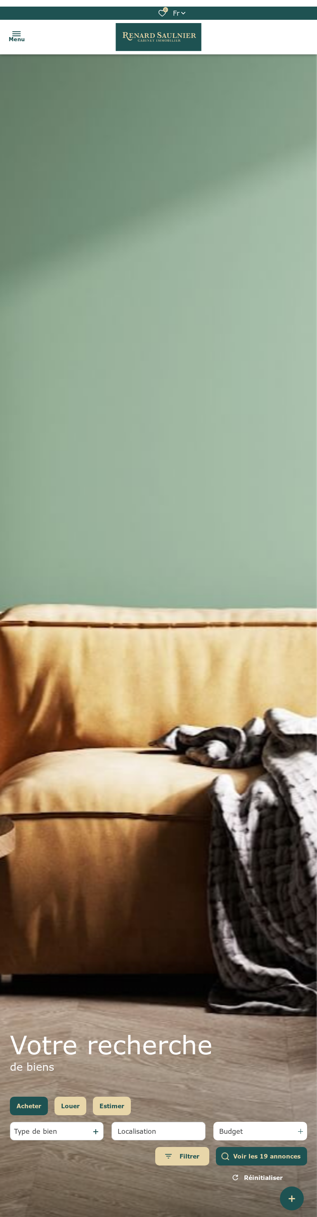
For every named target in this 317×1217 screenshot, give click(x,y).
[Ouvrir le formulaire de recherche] (182, 1156)
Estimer (111, 1106)
